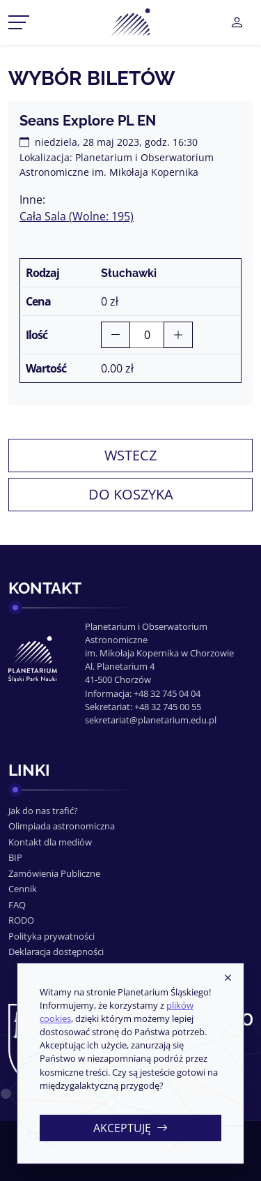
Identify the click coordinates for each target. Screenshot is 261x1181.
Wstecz (130, 455)
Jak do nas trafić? (43, 810)
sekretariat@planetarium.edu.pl (150, 720)
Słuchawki (129, 273)
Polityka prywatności (51, 936)
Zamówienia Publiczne (54, 873)
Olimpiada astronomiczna (61, 826)
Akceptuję (130, 1128)
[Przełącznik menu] (18, 22)
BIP (15, 857)
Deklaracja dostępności (56, 951)
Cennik (22, 888)
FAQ (17, 904)
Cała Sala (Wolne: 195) (76, 216)
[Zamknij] (228, 978)
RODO (21, 920)
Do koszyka (130, 494)
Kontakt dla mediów (50, 842)
